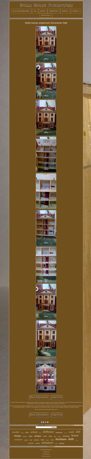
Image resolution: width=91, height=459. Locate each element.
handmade (59, 432)
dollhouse (48, 431)
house (75, 435)
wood (56, 443)
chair (22, 432)
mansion (36, 440)
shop (50, 436)
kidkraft (61, 443)
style (47, 440)
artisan (34, 432)
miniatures (18, 439)
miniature (47, 442)
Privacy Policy (46, 454)
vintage (17, 435)
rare (55, 436)
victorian (66, 436)
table (30, 436)
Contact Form (46, 452)
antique (37, 436)
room (37, 443)
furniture (60, 439)
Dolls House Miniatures (46, 449)
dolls (71, 439)
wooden (15, 432)
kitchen (65, 432)
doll (78, 431)
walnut (31, 443)
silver (27, 432)
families (59, 436)
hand (31, 440)
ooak (45, 436)
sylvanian (25, 436)
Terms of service (46, 456)
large (42, 440)
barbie (26, 440)
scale (71, 431)
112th (52, 440)
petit (40, 432)
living (77, 440)
